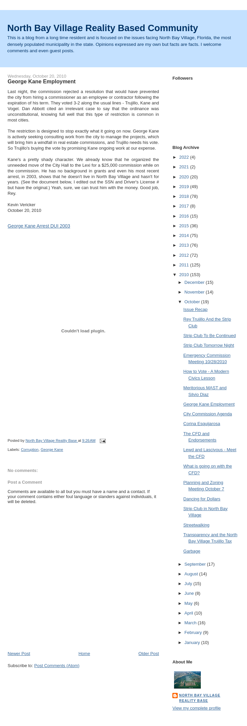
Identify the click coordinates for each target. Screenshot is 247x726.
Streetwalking (196, 525)
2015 (184, 225)
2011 (184, 264)
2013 (184, 245)
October (192, 301)
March (191, 622)
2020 (184, 176)
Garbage (191, 551)
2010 (184, 274)
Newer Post (19, 653)
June (189, 593)
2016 (184, 216)
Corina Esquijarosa (201, 423)
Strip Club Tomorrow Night (208, 345)
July (188, 583)
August (191, 573)
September (195, 564)
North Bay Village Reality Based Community (102, 28)
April (189, 613)
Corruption (29, 450)
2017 (184, 206)
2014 (184, 235)
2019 (184, 186)
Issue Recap (195, 309)
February (193, 632)
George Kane (51, 450)
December (195, 282)
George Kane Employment (209, 404)
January (192, 642)
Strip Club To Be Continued (209, 335)
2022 (184, 157)
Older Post (149, 653)
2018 (184, 196)
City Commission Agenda (207, 413)
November (195, 292)
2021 (184, 166)
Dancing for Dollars (202, 498)
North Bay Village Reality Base (199, 698)
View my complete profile (196, 708)
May (189, 603)
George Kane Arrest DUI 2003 (39, 226)
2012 (184, 255)
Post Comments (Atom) (56, 665)
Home (84, 653)
